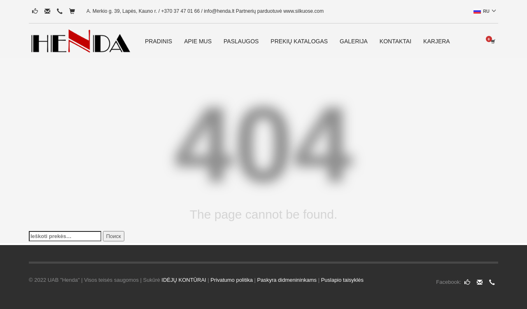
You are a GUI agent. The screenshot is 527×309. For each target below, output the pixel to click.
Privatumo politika (231, 280)
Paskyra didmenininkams (287, 280)
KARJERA (436, 41)
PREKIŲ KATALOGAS (299, 41)
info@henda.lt (219, 11)
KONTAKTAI (395, 41)
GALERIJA (354, 41)
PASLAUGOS (241, 41)
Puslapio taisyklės (342, 280)
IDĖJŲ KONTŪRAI (183, 280)
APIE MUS (198, 41)
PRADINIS (158, 41)
